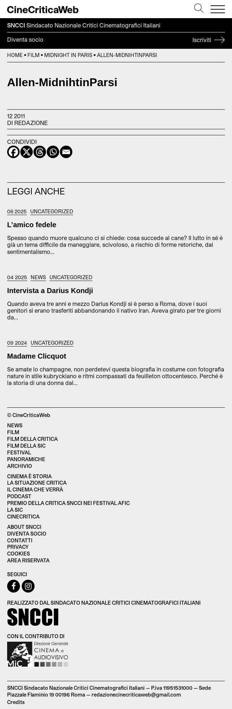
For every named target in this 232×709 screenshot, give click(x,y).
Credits (16, 702)
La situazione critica (37, 483)
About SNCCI (24, 527)
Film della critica (32, 439)
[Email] (66, 152)
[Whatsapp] (53, 152)
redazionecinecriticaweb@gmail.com (136, 695)
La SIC (15, 510)
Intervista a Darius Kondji (50, 290)
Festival (19, 452)
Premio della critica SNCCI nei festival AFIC (68, 503)
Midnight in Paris (68, 55)
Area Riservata (28, 560)
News (38, 277)
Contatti (19, 540)
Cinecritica (23, 516)
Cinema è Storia (29, 476)
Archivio (19, 466)
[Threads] (39, 152)
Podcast (19, 496)
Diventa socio (116, 40)
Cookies (18, 554)
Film (33, 55)
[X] (26, 152)
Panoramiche (26, 459)
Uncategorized (51, 211)
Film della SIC (26, 446)
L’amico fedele (31, 225)
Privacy (18, 547)
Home (15, 55)
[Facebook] (13, 152)
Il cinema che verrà (35, 489)
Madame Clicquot (36, 356)
